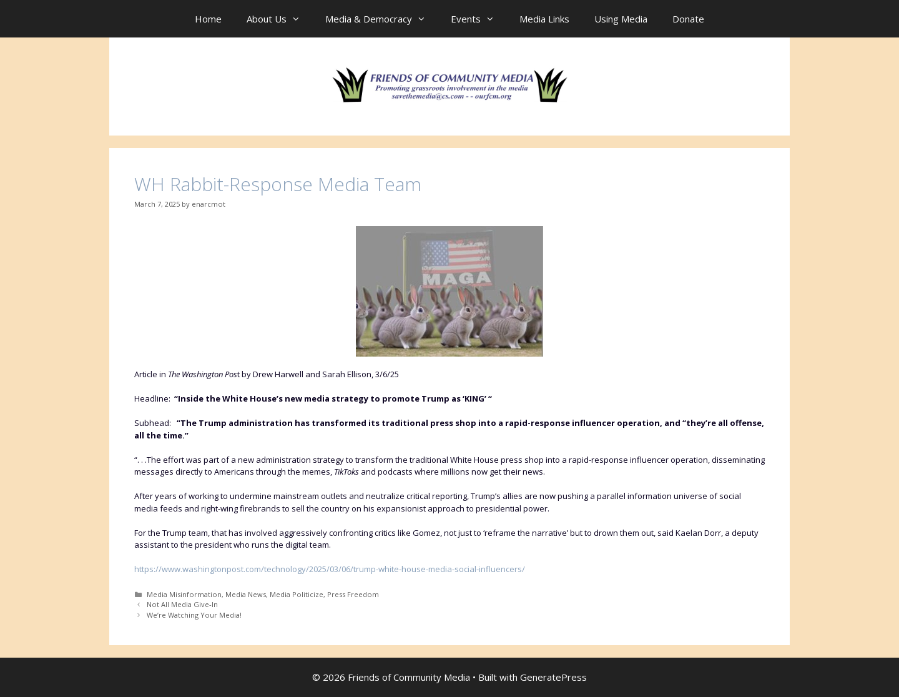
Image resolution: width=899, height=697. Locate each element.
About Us (280, 18)
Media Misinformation (184, 594)
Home (208, 18)
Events (479, 18)
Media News (245, 594)
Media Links (544, 18)
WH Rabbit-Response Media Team (277, 184)
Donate (688, 18)
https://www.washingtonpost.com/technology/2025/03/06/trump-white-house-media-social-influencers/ (329, 569)
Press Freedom (353, 594)
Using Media (620, 18)
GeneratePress (553, 677)
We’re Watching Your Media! (194, 615)
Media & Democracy (381, 18)
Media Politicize (296, 594)
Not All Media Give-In (182, 604)
